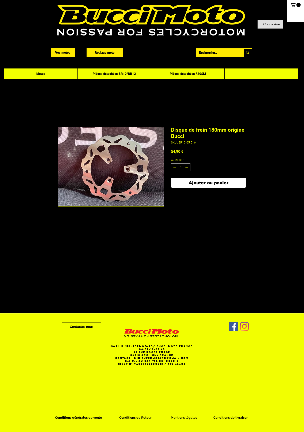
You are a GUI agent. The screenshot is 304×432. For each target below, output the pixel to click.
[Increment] (187, 167)
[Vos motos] (63, 52)
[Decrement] (174, 167)
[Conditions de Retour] (135, 417)
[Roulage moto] (105, 52)
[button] (295, 5)
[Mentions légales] (184, 417)
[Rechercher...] (217, 53)
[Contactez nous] (81, 327)
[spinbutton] (181, 167)
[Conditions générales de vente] (78, 417)
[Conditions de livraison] (230, 417)
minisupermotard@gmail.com (161, 358)
